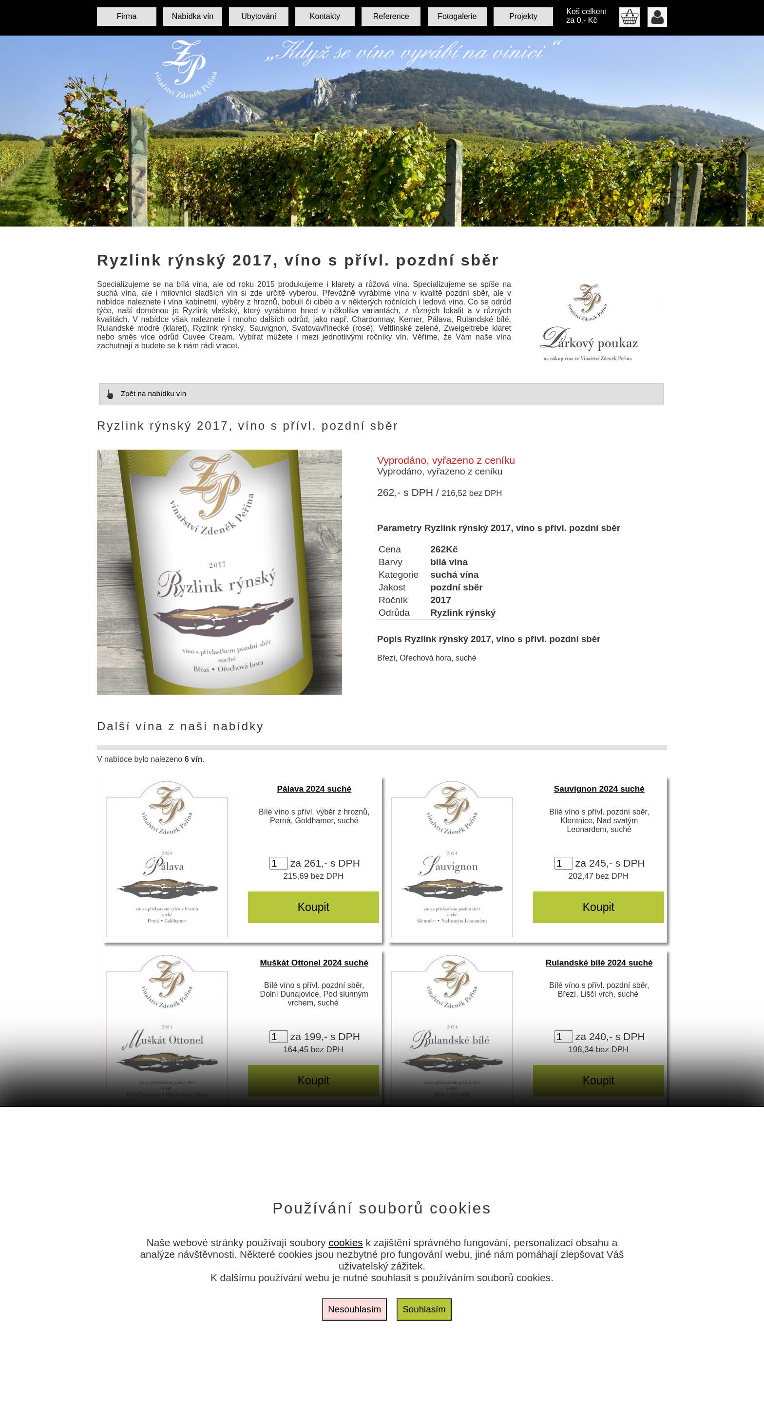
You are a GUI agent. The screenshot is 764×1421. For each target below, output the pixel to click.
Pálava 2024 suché (314, 789)
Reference (391, 16)
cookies (345, 1242)
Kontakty (325, 16)
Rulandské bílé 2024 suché (599, 962)
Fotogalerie (457, 16)
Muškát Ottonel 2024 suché (314, 962)
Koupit (313, 907)
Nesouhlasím (354, 1309)
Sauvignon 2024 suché (599, 789)
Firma (126, 16)
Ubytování (258, 16)
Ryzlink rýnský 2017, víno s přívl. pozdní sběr (298, 260)
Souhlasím (423, 1309)
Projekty (523, 16)
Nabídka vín (192, 16)
